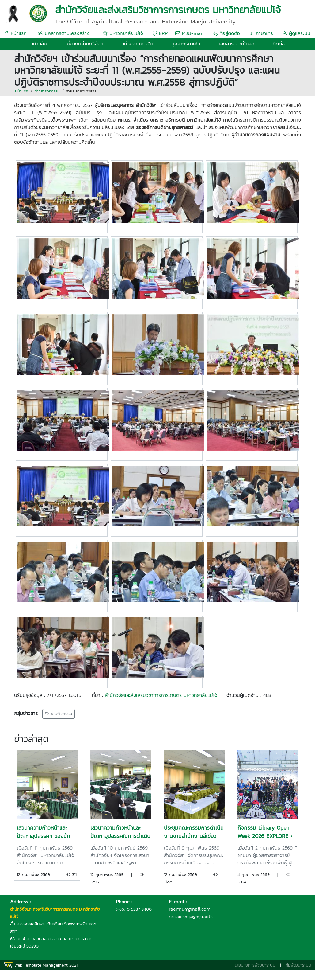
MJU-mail (189, 33)
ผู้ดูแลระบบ (296, 33)
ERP (160, 33)
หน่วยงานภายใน (137, 43)
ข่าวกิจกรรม (58, 714)
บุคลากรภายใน (185, 43)
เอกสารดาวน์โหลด (236, 43)
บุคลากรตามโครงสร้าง (63, 33)
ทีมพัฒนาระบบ (298, 965)
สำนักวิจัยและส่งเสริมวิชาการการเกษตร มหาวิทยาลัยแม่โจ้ (161, 695)
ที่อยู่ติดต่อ (226, 33)
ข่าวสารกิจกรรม (47, 91)
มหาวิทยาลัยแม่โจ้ (123, 33)
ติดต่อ (279, 43)
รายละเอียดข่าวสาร (81, 91)
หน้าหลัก (38, 43)
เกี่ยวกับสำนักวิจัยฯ (84, 43)
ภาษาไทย (261, 33)
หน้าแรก (15, 33)
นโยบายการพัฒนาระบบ (255, 965)
